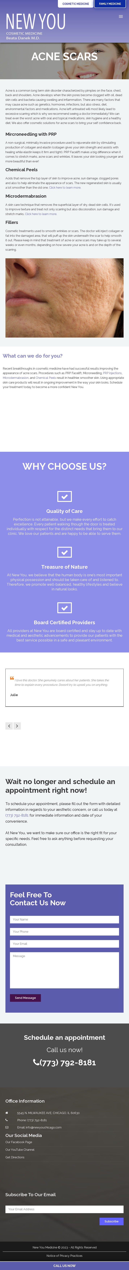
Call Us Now (64, 1266)
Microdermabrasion (16, 378)
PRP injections (112, 373)
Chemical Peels (46, 378)
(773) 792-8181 (17, 815)
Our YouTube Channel (19, 1150)
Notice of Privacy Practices (64, 1256)
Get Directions (14, 1157)
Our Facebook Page (18, 1142)
